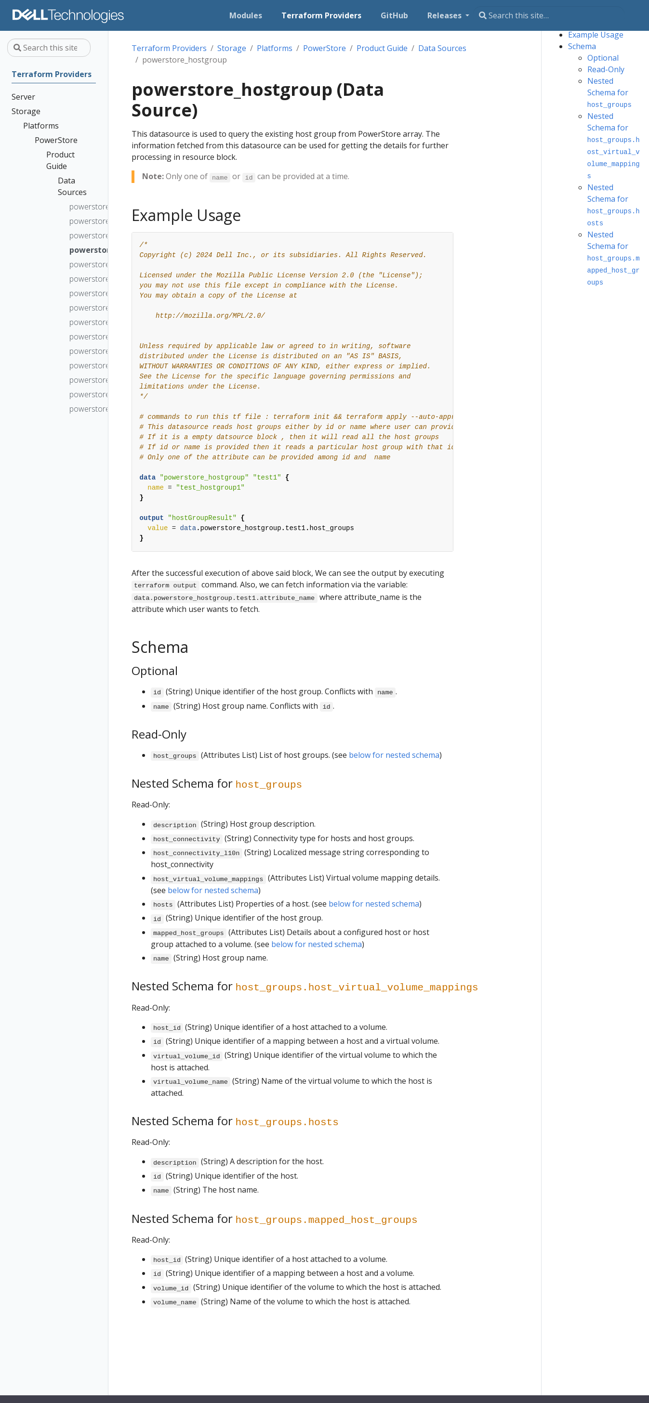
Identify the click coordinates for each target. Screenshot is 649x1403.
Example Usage (595, 34)
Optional (603, 57)
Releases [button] (445, 15)
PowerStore (324, 48)
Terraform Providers (169, 48)
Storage (231, 48)
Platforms (274, 48)
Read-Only (605, 69)
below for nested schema (394, 755)
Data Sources (442, 48)
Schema (582, 46)
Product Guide (382, 48)
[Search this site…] (548, 15)
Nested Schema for (609, 92)
